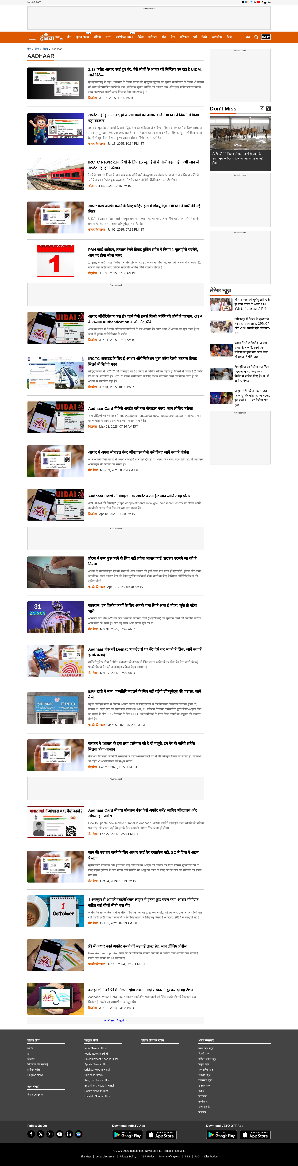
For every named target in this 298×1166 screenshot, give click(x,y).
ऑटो (91, 185)
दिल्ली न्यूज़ (203, 1053)
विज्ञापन (31, 1058)
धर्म (195, 37)
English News (35, 1074)
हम (28, 1053)
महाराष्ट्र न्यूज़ (204, 1074)
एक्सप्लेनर (217, 37)
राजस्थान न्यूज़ (205, 1080)
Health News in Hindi (96, 1090)
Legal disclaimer (105, 1156)
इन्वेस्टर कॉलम (34, 1069)
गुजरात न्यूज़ (204, 1085)
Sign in (266, 2)
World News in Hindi (96, 1053)
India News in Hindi (95, 1048)
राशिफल (184, 37)
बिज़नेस (92, 98)
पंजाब (201, 1090)
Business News (93, 1074)
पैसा (173, 37)
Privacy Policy (128, 1156)
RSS (187, 1156)
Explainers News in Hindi (99, 1085)
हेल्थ (229, 37)
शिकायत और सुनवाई (37, 1064)
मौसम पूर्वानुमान (35, 1094)
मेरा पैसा (92, 470)
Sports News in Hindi (96, 1064)
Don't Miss (223, 109)
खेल (164, 37)
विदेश (140, 37)
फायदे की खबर (96, 143)
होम (69, 37)
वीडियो (97, 37)
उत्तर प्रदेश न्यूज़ (205, 1048)
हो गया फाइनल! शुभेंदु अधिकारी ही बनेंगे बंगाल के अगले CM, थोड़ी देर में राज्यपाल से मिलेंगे (252, 304)
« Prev (109, 1020)
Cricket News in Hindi (97, 1069)
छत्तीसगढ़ (203, 1101)
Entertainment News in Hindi (101, 1058)
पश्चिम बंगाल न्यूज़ (207, 1058)
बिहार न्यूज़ (203, 1064)
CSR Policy (148, 1156)
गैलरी (204, 37)
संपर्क (30, 1048)
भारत (108, 37)
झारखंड (202, 1112)
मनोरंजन (152, 37)
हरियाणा (202, 1096)
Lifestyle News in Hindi (97, 1096)
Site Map (85, 1156)
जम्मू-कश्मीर (204, 1106)
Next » (122, 1020)
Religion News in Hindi (97, 1080)
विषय (45, 49)
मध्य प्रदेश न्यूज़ (205, 1069)
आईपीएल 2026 (124, 37)
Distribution (211, 1156)
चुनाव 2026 (82, 37)
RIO (197, 1156)
